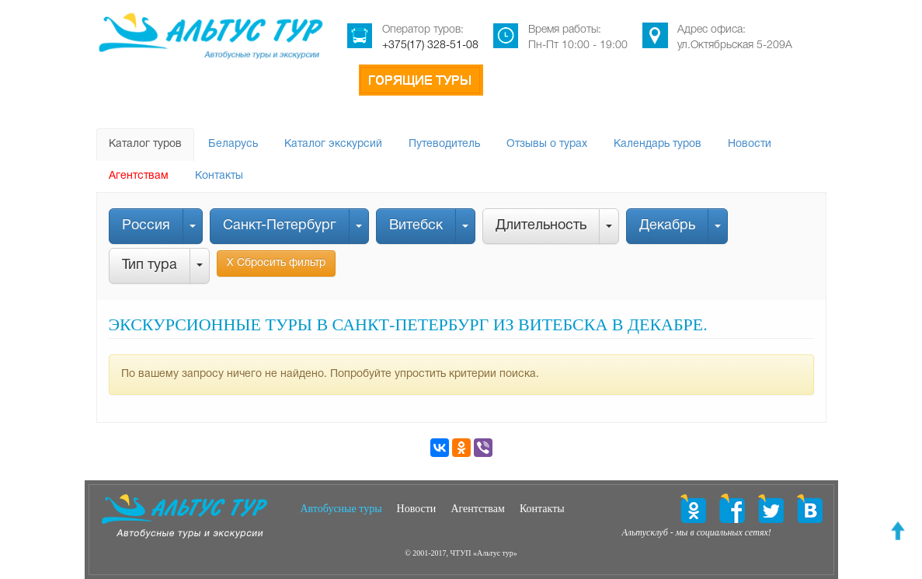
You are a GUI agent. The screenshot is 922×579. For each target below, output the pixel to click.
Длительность (541, 225)
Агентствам (139, 176)
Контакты (219, 176)
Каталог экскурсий (333, 144)
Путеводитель (444, 144)
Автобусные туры (341, 508)
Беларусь (233, 144)
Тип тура (149, 265)
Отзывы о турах (546, 144)
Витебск (416, 225)
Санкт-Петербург (279, 225)
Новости (749, 144)
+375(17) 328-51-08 (430, 45)
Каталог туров (145, 144)
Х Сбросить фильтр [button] (276, 263)
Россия (146, 225)
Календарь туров (657, 144)
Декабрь (667, 225)
